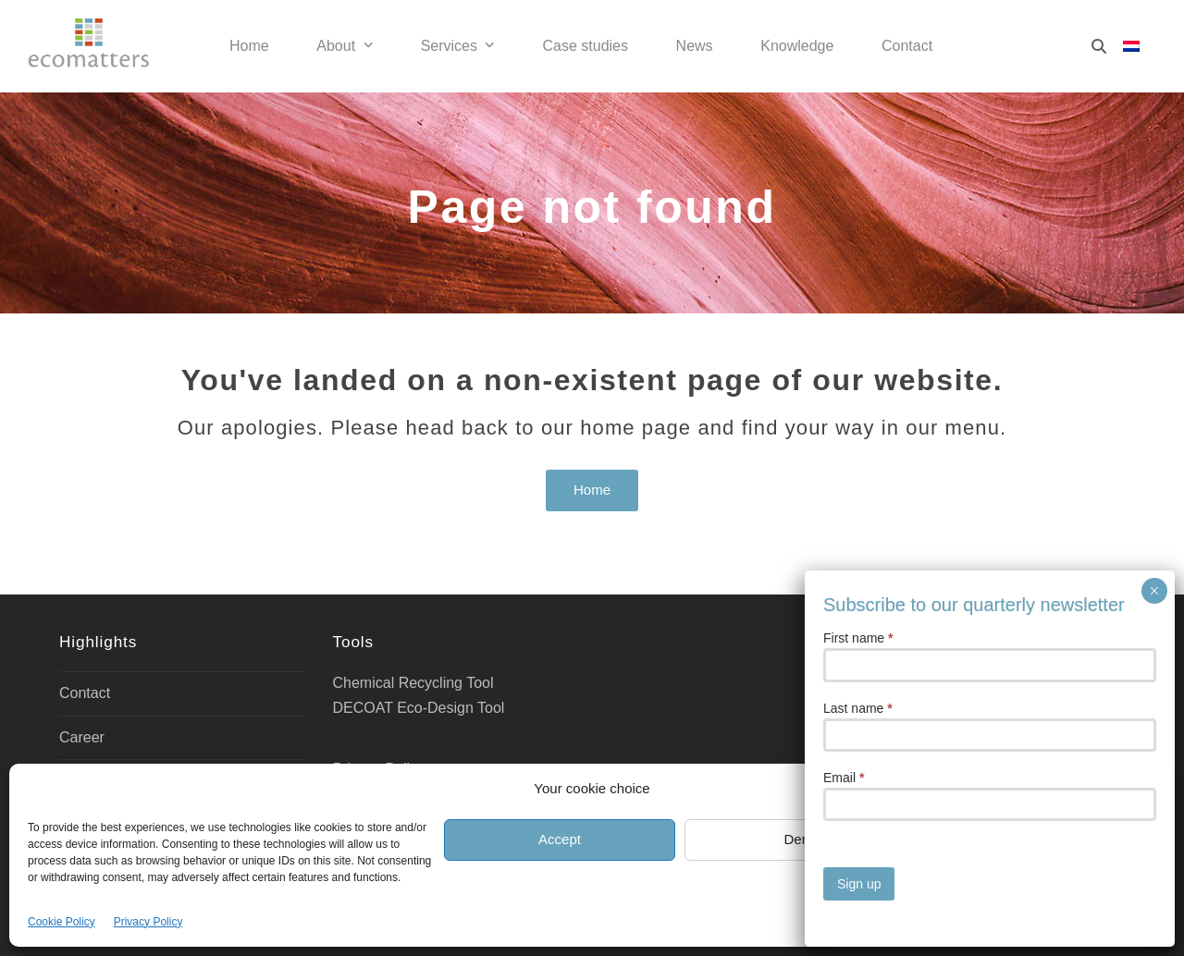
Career (82, 737)
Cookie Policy (61, 921)
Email (843, 777)
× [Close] (1154, 591)
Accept (559, 839)
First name (858, 638)
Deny (799, 839)
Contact (84, 693)
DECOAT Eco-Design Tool (419, 708)
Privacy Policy (148, 921)
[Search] (1099, 46)
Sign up (859, 883)
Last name (858, 708)
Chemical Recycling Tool (413, 683)
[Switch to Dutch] (1131, 46)
